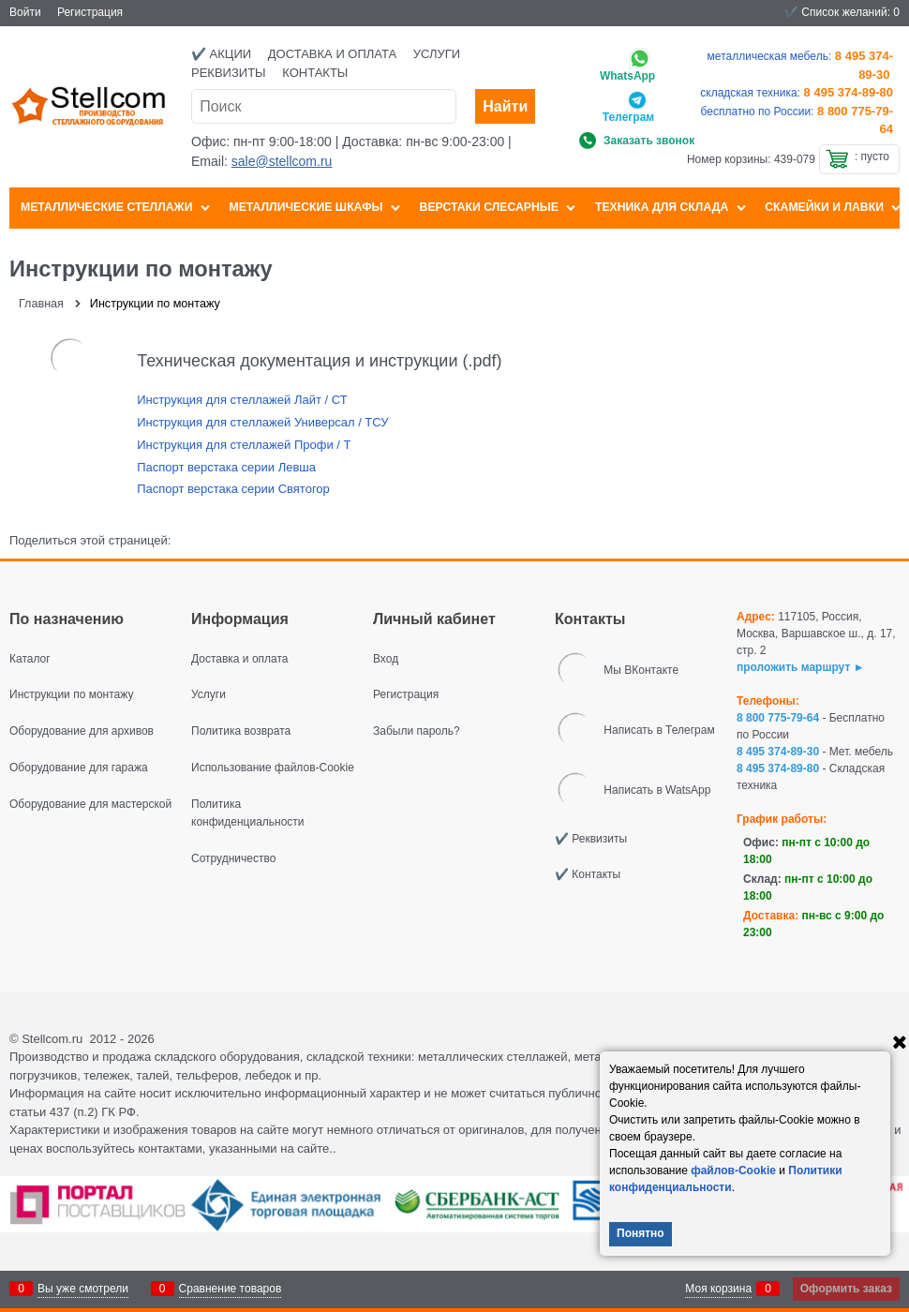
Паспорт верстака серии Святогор (233, 489)
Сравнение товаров (230, 1288)
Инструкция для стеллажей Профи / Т (243, 445)
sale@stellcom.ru (282, 161)
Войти (25, 12)
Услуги (436, 54)
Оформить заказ (846, 1288)
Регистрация (90, 12)
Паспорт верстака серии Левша (226, 467)
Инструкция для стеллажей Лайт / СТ (242, 400)
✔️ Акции (221, 54)
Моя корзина (718, 1288)
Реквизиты (228, 73)
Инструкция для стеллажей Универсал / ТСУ (262, 422)
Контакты (315, 73)
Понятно (640, 1233)
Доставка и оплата (332, 54)
